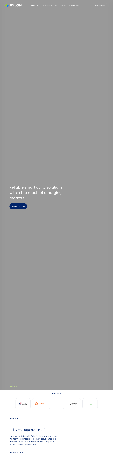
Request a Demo (18, 206)
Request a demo (100, 5)
